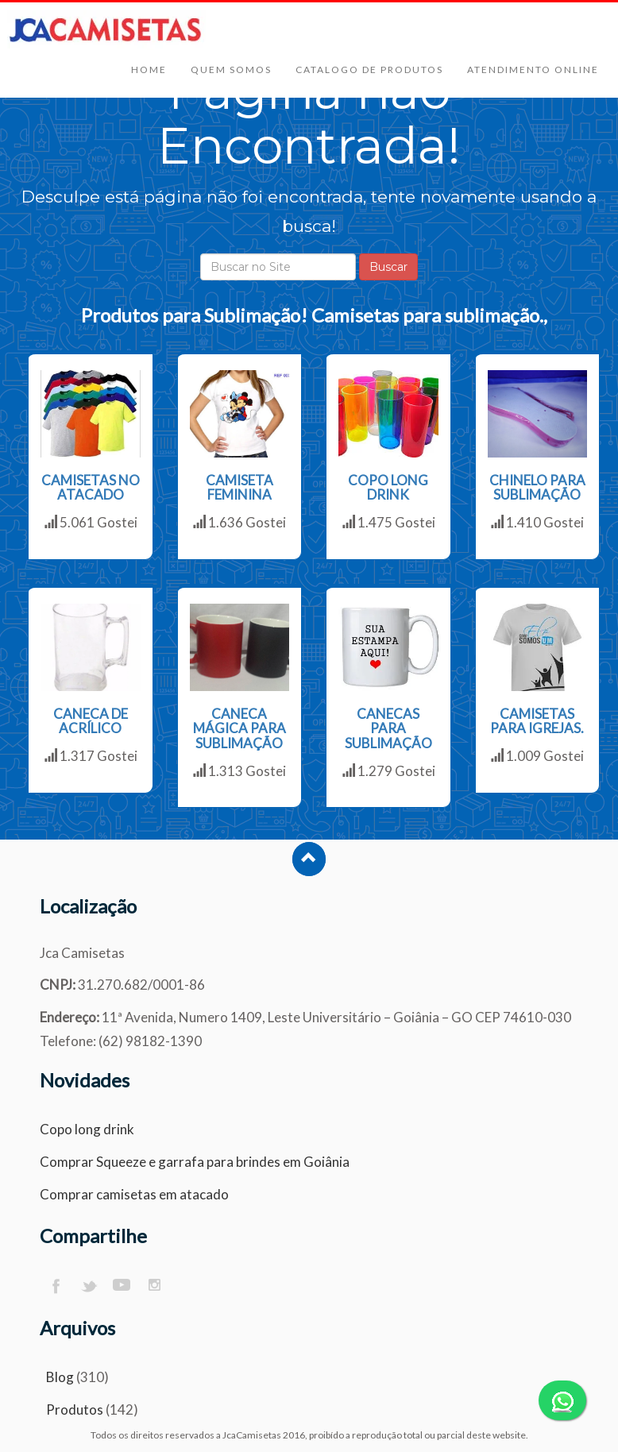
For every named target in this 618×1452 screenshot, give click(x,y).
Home (149, 69)
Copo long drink (87, 1129)
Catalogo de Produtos (369, 69)
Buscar (388, 267)
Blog (60, 1377)
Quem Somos (231, 69)
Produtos (74, 1409)
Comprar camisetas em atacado (134, 1194)
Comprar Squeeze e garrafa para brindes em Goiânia (195, 1161)
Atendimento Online (533, 69)
